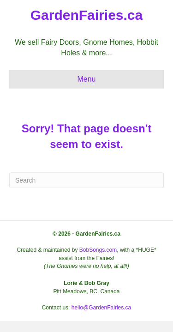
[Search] (86, 180)
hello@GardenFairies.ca (101, 307)
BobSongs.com (98, 250)
